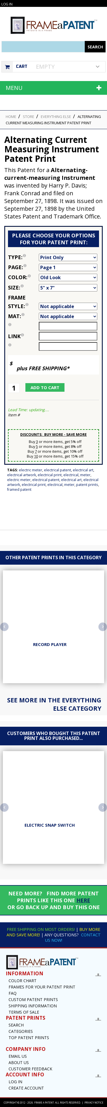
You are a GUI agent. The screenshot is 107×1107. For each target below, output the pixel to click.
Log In (6, 4)
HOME (11, 116)
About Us (19, 1062)
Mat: (23, 316)
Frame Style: (23, 301)
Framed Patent (19, 489)
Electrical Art (83, 470)
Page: (23, 267)
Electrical (70, 474)
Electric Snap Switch (50, 825)
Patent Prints (87, 484)
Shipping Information (33, 1005)
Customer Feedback (30, 1068)
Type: (23, 257)
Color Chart (23, 980)
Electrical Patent (57, 470)
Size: (23, 287)
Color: (23, 277)
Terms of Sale (24, 1012)
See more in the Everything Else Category (54, 704)
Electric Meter (30, 470)
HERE (83, 900)
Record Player (49, 644)
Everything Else (56, 116)
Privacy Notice (93, 1102)
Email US (18, 1056)
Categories (21, 1031)
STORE (28, 116)
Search (16, 1025)
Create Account (26, 1088)
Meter (85, 474)
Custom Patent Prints (33, 999)
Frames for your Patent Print (42, 987)
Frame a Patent (44, 1102)
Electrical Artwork (21, 474)
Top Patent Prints (29, 1037)
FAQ (13, 993)
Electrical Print (50, 474)
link (16, 336)
